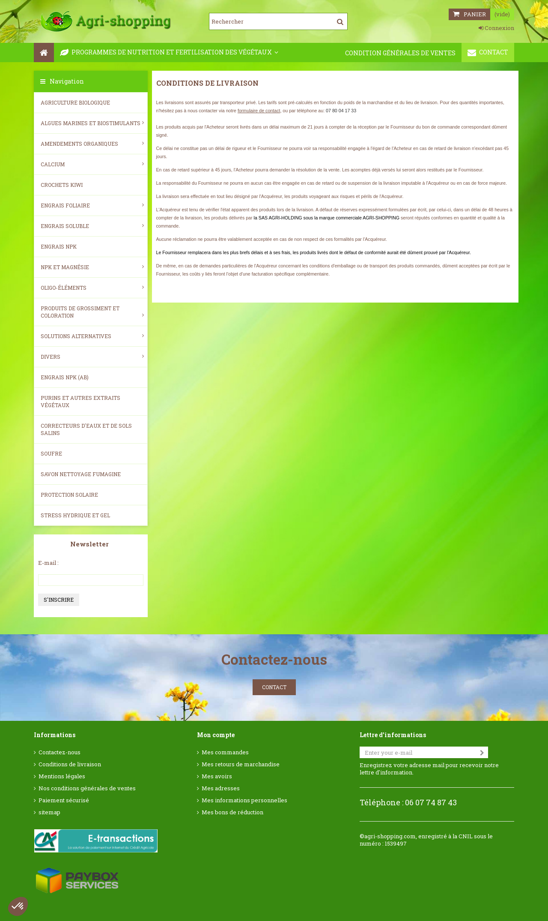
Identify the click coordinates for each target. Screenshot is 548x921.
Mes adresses (221, 788)
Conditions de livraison (70, 764)
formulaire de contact (259, 110)
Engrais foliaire (92, 205)
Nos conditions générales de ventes (87, 788)
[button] (18, 906)
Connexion (496, 28)
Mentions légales (62, 776)
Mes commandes (225, 752)
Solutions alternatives (92, 336)
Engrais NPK (59, 246)
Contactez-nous (59, 752)
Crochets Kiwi (62, 184)
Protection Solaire (69, 494)
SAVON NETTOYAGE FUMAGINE (81, 474)
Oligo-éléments (92, 287)
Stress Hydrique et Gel (75, 515)
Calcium (92, 164)
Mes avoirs (217, 776)
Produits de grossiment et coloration (92, 312)
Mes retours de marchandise (241, 764)
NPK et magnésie (92, 267)
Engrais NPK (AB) (65, 377)
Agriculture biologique (75, 102)
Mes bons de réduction (232, 812)
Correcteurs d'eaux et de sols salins (86, 429)
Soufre (51, 453)
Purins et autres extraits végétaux (80, 401)
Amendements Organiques (92, 143)
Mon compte (216, 735)
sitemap (49, 812)
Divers (92, 356)
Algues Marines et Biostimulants (92, 123)
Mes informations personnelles (244, 800)
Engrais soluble (92, 225)
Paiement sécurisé (64, 800)
